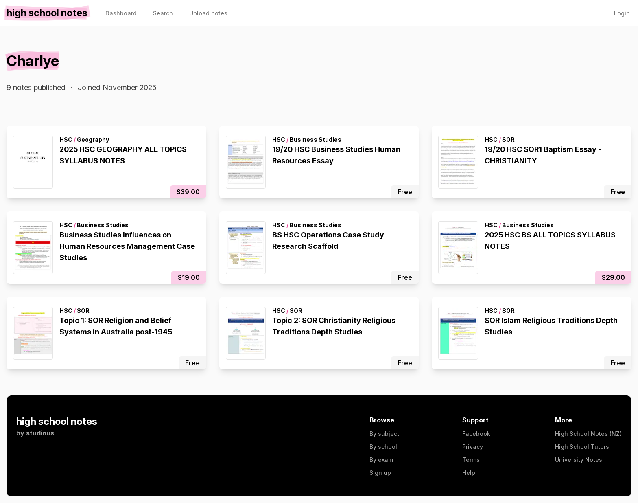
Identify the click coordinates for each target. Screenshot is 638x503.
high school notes (56, 421)
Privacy (472, 446)
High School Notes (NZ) (588, 433)
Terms (471, 459)
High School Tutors (582, 446)
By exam (381, 459)
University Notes (578, 459)
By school (383, 446)
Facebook (476, 433)
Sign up (380, 472)
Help (468, 472)
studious (40, 433)
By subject (384, 433)
